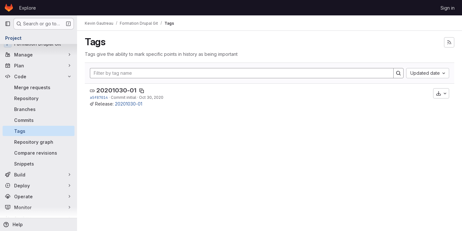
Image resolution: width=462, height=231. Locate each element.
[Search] (398, 73)
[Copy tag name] (141, 91)
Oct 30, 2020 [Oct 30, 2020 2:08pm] (151, 97)
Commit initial (123, 97)
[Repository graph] (38, 142)
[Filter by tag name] (242, 73)
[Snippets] (38, 163)
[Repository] (38, 98)
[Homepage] (9, 8)
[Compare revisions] (38, 153)
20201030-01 (116, 90)
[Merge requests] (38, 87)
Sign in (447, 8)
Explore (27, 8)
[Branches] (38, 109)
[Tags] (38, 131)
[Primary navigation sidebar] (8, 24)
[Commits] (38, 120)
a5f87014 (99, 97)
